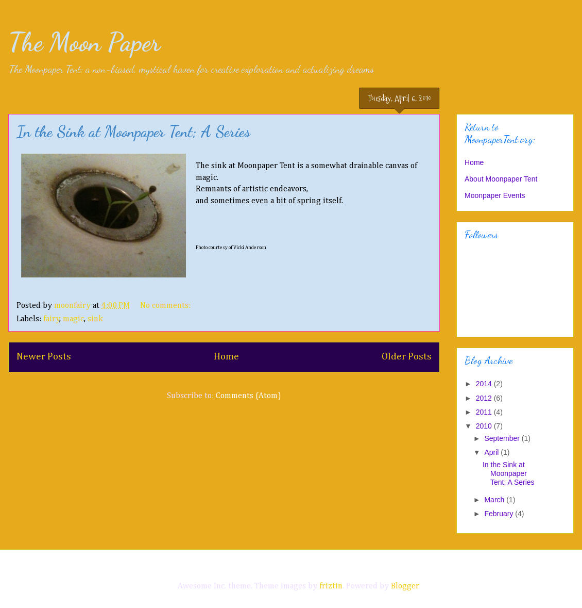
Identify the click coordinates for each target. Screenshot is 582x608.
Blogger (405, 586)
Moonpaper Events (495, 195)
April (492, 452)
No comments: (166, 306)
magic (73, 319)
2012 (485, 398)
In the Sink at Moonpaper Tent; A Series (133, 131)
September (502, 438)
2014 (485, 384)
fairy (51, 319)
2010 (485, 426)
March (495, 500)
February (499, 514)
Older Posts (407, 356)
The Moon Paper (84, 42)
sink (95, 319)
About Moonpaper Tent (501, 179)
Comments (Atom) (248, 396)
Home (226, 356)
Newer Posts (43, 356)
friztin (331, 586)
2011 (485, 412)
